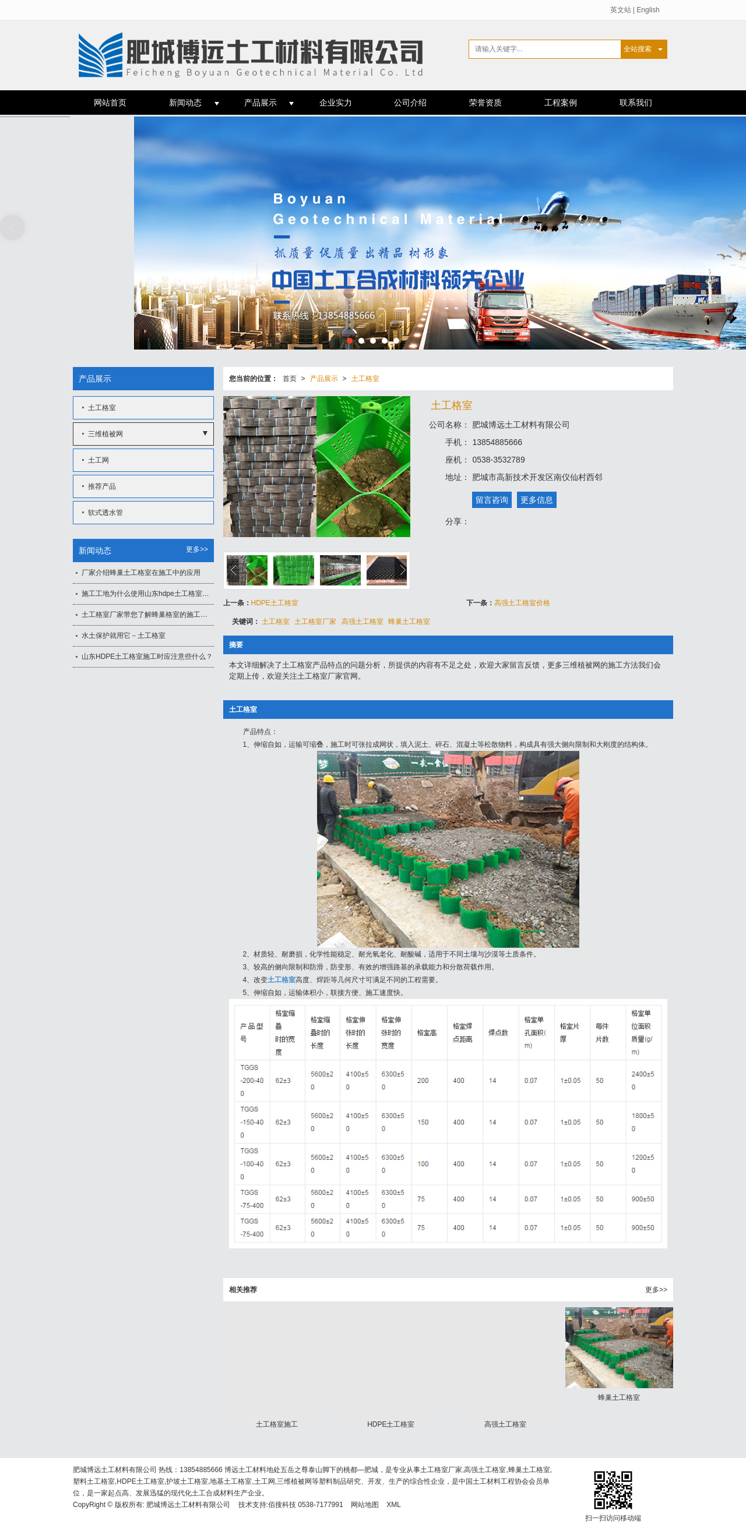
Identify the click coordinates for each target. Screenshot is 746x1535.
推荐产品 (102, 486)
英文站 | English (635, 10)
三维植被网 (105, 434)
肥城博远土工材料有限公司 (188, 1505)
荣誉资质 (485, 102)
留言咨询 (492, 499)
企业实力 (335, 102)
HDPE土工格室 (274, 603)
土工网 (98, 460)
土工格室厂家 (315, 621)
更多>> (656, 1290)
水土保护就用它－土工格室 (124, 635)
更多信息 (536, 499)
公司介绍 (410, 102)
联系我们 (636, 102)
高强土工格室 (362, 621)
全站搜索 (638, 49)
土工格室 (365, 379)
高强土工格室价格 (522, 603)
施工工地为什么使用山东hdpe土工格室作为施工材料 (148, 594)
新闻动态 (185, 102)
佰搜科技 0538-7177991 (305, 1505)
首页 (290, 379)
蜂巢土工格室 (409, 621)
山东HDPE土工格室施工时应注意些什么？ (147, 656)
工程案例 (560, 102)
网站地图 (365, 1505)
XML (393, 1505)
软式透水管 (105, 513)
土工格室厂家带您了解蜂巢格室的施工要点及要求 (148, 615)
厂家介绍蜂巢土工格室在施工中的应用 (141, 573)
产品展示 (260, 102)
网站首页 (110, 102)
